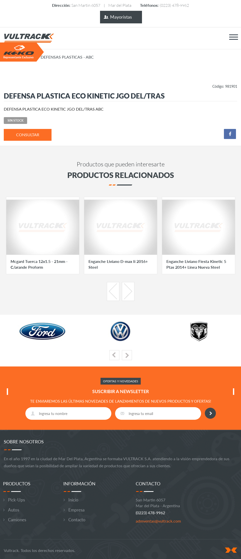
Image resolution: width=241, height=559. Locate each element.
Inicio (73, 499)
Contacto (76, 519)
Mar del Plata (119, 5)
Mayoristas (121, 17)
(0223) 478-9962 (174, 5)
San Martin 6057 (85, 5)
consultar (27, 134)
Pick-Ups (16, 499)
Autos (13, 510)
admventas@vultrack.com (158, 521)
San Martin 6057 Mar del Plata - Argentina (158, 502)
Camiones (17, 519)
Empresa (76, 510)
